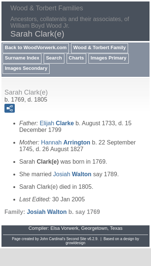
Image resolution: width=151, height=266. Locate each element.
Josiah (72, 174)
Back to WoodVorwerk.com (36, 47)
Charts (76, 58)
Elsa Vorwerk (64, 228)
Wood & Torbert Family (99, 47)
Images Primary (109, 58)
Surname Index (22, 58)
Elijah (57, 123)
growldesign (75, 243)
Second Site (76, 239)
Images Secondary (26, 68)
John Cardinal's (53, 239)
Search (54, 58)
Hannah (65, 142)
